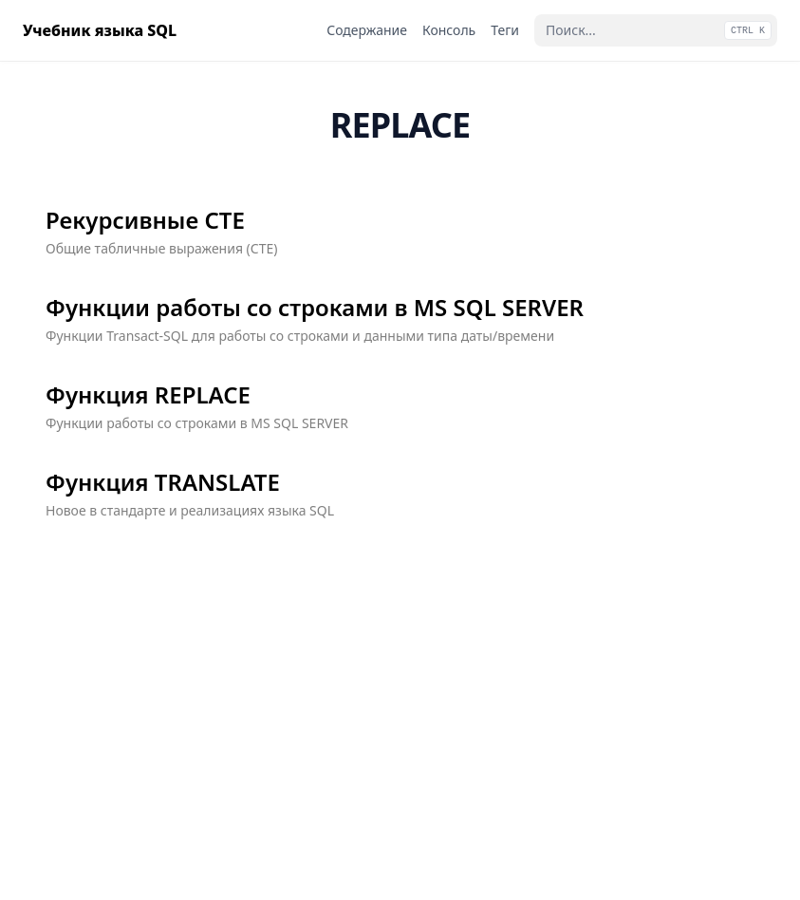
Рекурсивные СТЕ (145, 220)
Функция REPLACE (148, 395)
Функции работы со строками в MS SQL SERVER (315, 307)
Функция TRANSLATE (163, 482)
